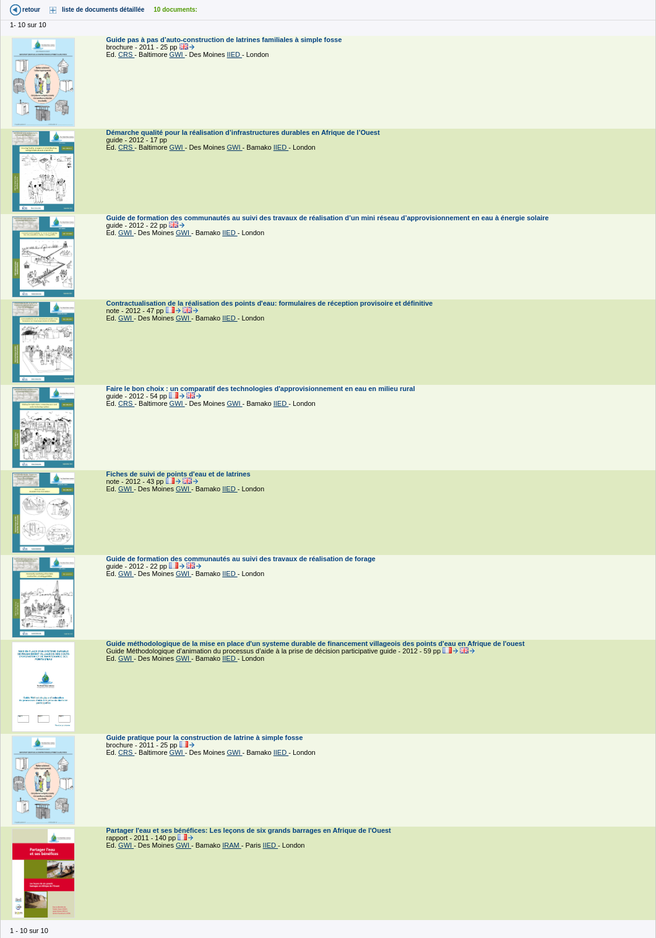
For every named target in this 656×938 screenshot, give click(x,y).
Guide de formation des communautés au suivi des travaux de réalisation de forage (242, 558)
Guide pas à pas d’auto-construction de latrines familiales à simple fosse (225, 39)
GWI (177, 54)
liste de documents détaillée (103, 9)
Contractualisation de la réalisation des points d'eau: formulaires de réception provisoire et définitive (270, 303)
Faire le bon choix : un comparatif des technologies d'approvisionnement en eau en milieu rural (261, 388)
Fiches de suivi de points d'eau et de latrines (179, 474)
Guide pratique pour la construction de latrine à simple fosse (205, 737)
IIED (234, 54)
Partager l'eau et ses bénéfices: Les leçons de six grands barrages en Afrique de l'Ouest (249, 830)
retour (31, 9)
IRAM (231, 845)
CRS (126, 54)
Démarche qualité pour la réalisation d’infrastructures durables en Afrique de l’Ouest (244, 132)
